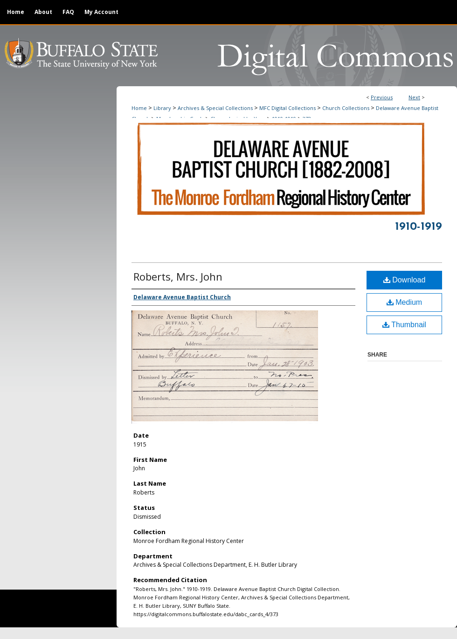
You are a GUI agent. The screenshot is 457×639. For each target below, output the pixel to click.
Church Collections (345, 107)
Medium (404, 302)
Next (414, 97)
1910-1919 (418, 227)
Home (139, 107)
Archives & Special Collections (215, 107)
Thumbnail (404, 325)
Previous (382, 97)
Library (162, 107)
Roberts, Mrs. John (177, 276)
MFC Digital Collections (287, 107)
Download (404, 280)
